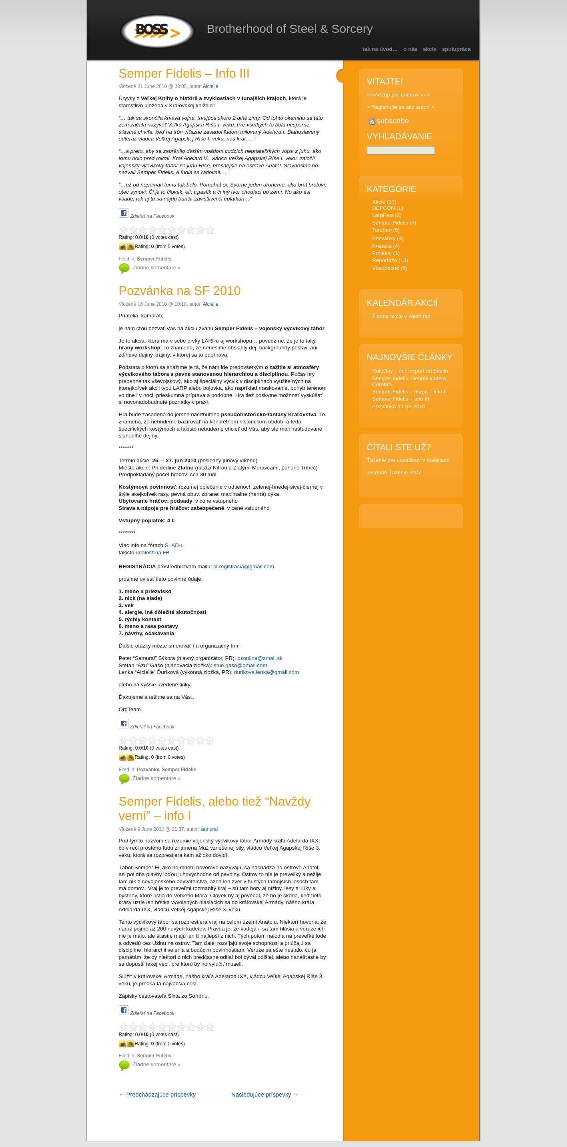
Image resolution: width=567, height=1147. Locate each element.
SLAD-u (174, 545)
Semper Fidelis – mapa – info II (409, 393)
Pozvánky (148, 769)
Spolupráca (456, 49)
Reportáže (384, 262)
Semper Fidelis (154, 259)
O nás (410, 49)
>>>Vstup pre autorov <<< (398, 95)
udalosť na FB (153, 552)
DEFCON (383, 209)
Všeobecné (385, 269)
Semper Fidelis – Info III (184, 73)
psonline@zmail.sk (259, 658)
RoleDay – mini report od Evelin (410, 372)
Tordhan (382, 231)
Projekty (382, 254)
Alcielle (210, 86)
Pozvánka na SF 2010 (180, 291)
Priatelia (382, 247)
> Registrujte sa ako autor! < (401, 107)
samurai (209, 829)
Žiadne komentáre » (157, 268)
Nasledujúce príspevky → (265, 1094)
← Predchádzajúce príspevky (157, 1094)
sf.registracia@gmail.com (243, 566)
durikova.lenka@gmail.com (266, 672)
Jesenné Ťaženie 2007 (394, 474)
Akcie (430, 49)
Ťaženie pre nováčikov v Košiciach (408, 461)
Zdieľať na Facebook (152, 216)
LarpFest (382, 216)
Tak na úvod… (380, 49)
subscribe (393, 120)
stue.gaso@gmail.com (240, 665)
